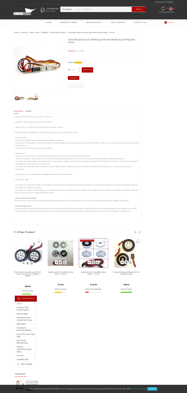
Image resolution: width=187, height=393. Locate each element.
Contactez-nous (50, 361)
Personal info (111, 349)
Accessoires (138, 376)
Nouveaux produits (20, 353)
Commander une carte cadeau (95, 326)
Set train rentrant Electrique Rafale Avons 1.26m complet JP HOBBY (33, 95)
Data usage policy (23, 2)
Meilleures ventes (20, 357)
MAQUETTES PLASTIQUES (119, 374)
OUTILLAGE (94, 378)
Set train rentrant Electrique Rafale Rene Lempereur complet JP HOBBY (32, 111)
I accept (152, 389)
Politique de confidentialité (54, 357)
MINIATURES (101, 374)
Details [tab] (64, 111)
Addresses (110, 361)
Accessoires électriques (158, 376)
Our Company (118, 22)
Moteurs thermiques (44, 378)
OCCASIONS (134, 378)
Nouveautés (146, 378)
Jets (133, 374)
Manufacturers (68, 22)
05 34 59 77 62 (38, 321)
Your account (114, 344)
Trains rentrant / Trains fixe (117, 376)
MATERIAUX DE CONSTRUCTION (47, 374)
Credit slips (110, 357)
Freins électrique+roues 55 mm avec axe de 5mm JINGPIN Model (60, 274)
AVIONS (141, 374)
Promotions (17, 349)
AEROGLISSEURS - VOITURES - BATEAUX (78, 374)
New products (94, 22)
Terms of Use (79, 353)
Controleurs (66, 376)
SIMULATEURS (106, 378)
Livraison (47, 349)
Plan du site (79, 361)
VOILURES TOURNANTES (77, 378)
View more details (139, 389)
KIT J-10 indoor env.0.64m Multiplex (32, 138)
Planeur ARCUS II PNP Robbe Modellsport (33, 125)
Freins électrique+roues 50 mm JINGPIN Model (159, 273)
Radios (98, 376)
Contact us (140, 22)
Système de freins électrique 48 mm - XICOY (126, 273)
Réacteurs (60, 378)
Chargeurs (88, 376)
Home (48, 22)
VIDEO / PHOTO (121, 378)
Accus (77, 376)
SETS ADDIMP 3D (26, 374)
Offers (170, 22)
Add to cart (121, 70)
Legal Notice (79, 349)
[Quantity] (108, 70)
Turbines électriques (27, 376)
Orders (108, 353)
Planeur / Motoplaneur (157, 374)
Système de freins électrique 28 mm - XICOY (93, 273)
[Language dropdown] (170, 2)
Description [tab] (52, 111)
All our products (19, 361)
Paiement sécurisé (82, 357)
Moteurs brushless (48, 376)
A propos (47, 353)
